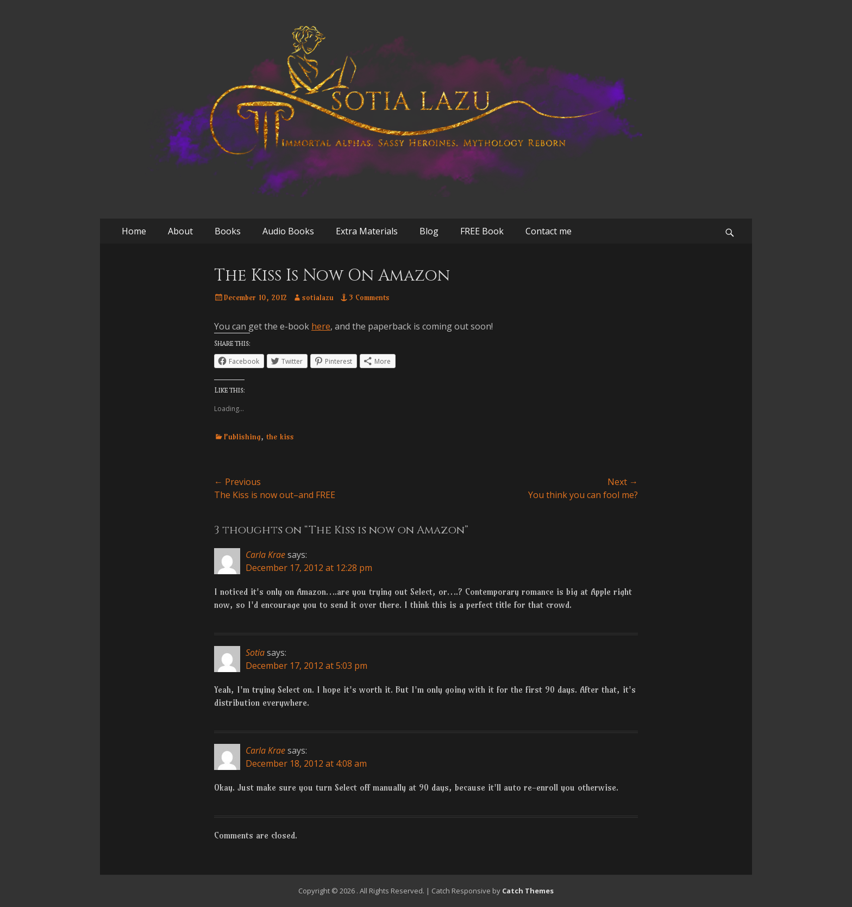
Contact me (548, 231)
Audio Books (288, 231)
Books (228, 231)
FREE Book (482, 231)
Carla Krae (265, 555)
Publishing (242, 437)
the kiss (280, 437)
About (180, 231)
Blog (428, 231)
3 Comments (369, 297)
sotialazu (318, 297)
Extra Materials (367, 231)
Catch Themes (528, 891)
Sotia (255, 652)
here (320, 326)
